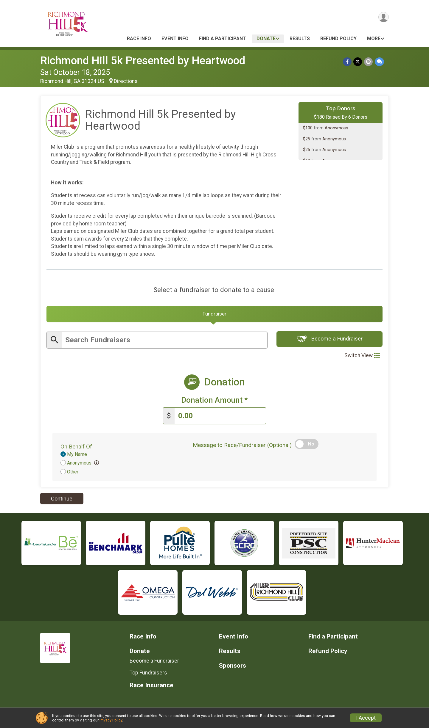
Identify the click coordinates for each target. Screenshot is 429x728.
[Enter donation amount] (220, 417)
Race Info (139, 38)
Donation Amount (214, 401)
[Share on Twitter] (358, 61)
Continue (61, 500)
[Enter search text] (164, 341)
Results (300, 38)
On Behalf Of (76, 447)
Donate (266, 38)
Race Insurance (151, 686)
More (373, 38)
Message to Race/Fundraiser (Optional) (242, 446)
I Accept (366, 718)
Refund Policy (338, 38)
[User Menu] (383, 17)
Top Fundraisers (148, 674)
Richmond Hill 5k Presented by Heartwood (142, 60)
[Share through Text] (379, 61)
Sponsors (232, 666)
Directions (126, 81)
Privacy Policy (111, 720)
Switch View (362, 357)
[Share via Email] (368, 61)
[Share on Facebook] (347, 61)
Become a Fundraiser (330, 341)
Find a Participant (222, 38)
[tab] (214, 315)
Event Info (175, 38)
